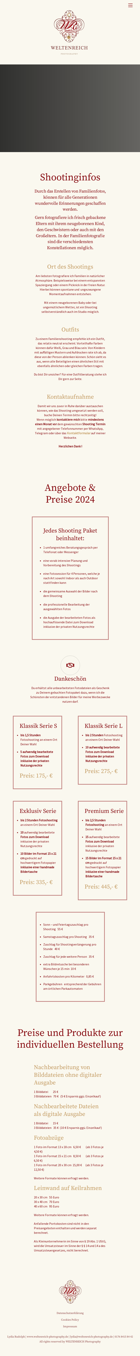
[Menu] (130, 5)
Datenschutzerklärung (70, 1313)
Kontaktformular (78, 433)
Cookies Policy (70, 1320)
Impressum (70, 1326)
